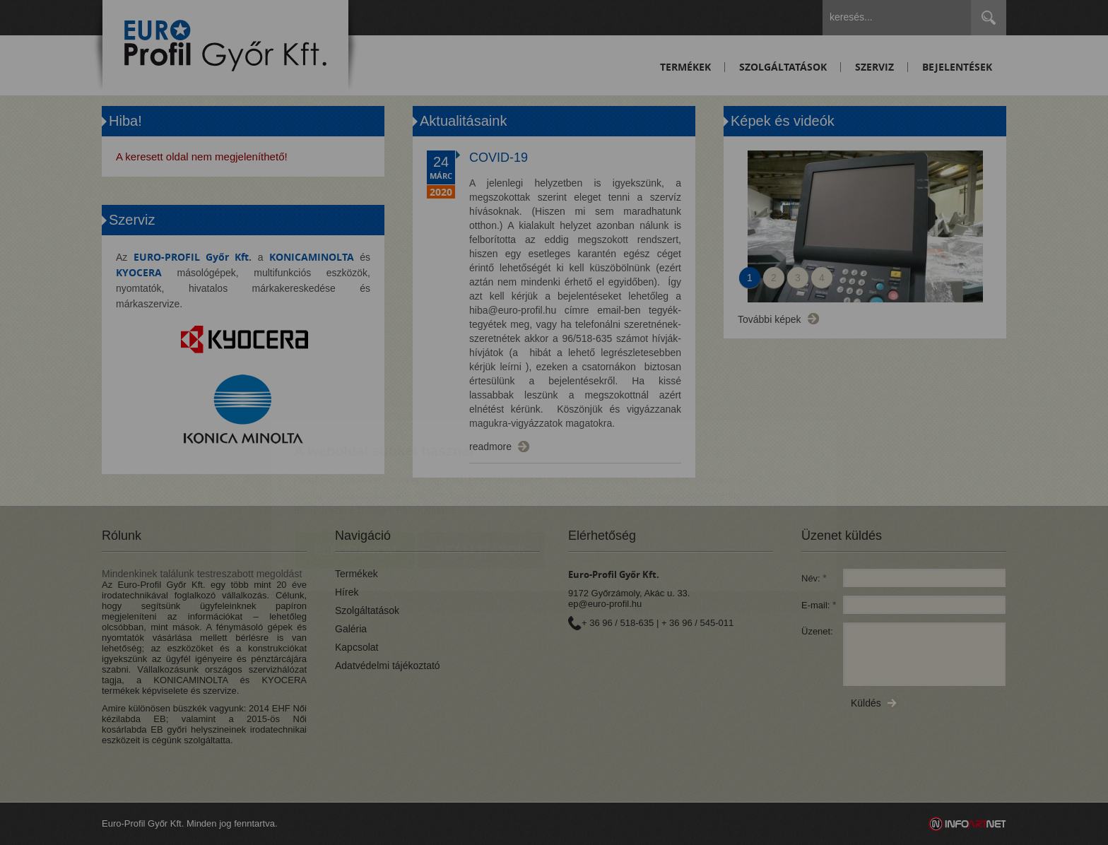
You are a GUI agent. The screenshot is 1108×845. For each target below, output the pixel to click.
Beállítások (481, 467)
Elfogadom (355, 467)
